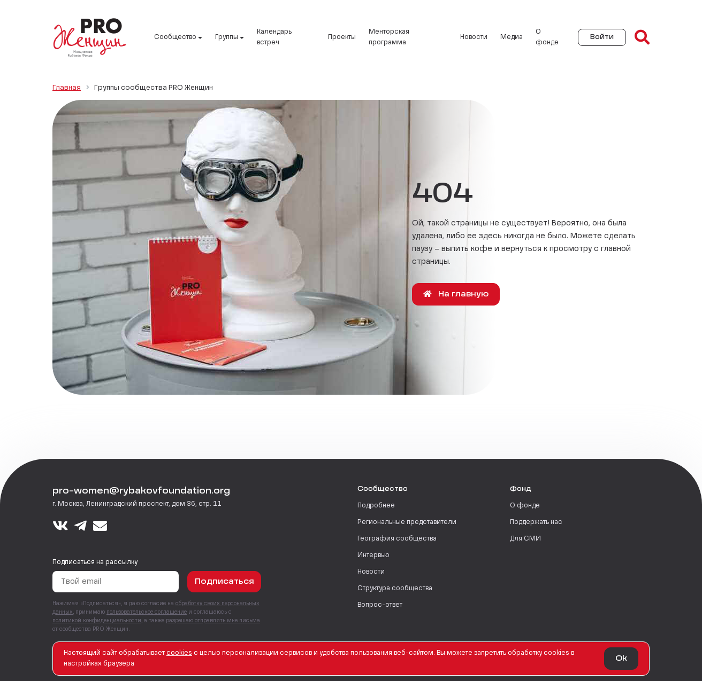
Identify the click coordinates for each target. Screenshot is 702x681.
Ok (621, 658)
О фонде (547, 37)
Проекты (342, 37)
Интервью (373, 555)
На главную (456, 294)
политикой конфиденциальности (96, 620)
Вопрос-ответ (379, 605)
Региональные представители (406, 522)
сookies (179, 653)
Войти (602, 37)
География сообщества (397, 539)
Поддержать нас (536, 522)
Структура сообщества (394, 588)
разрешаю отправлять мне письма (213, 620)
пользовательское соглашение (146, 612)
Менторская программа (389, 37)
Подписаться (224, 581)
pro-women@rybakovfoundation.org (141, 491)
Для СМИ (525, 539)
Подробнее (376, 506)
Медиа (511, 37)
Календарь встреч (274, 37)
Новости (473, 37)
